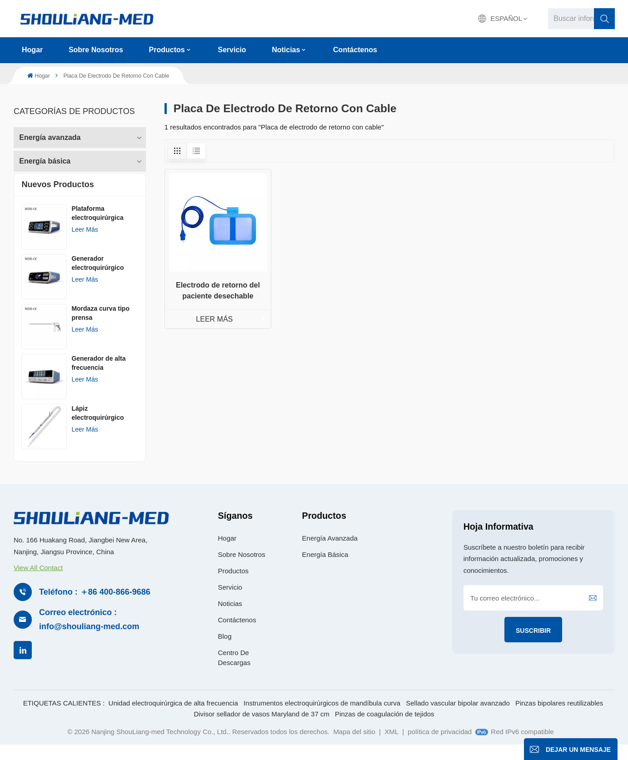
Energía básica (44, 158)
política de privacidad (440, 746)
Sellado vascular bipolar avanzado (457, 717)
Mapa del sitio (354, 746)
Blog (224, 651)
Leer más (84, 243)
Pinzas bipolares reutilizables (559, 717)
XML (391, 746)
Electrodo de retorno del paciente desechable (218, 290)
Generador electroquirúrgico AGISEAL (97, 277)
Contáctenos (355, 50)
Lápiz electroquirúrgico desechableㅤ (97, 427)
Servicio (232, 50)
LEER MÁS (214, 319)
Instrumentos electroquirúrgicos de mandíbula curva (322, 717)
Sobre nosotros (96, 50)
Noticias (286, 50)
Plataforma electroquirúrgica (97, 227)
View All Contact (38, 582)
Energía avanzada (49, 135)
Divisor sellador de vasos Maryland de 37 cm (261, 728)
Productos (167, 50)
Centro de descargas (234, 672)
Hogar (32, 50)
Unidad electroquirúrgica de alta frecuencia (173, 717)
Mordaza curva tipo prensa (100, 327)
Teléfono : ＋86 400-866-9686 (94, 606)
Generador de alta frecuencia (98, 377)
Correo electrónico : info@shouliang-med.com (89, 634)
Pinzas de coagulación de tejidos (384, 728)
